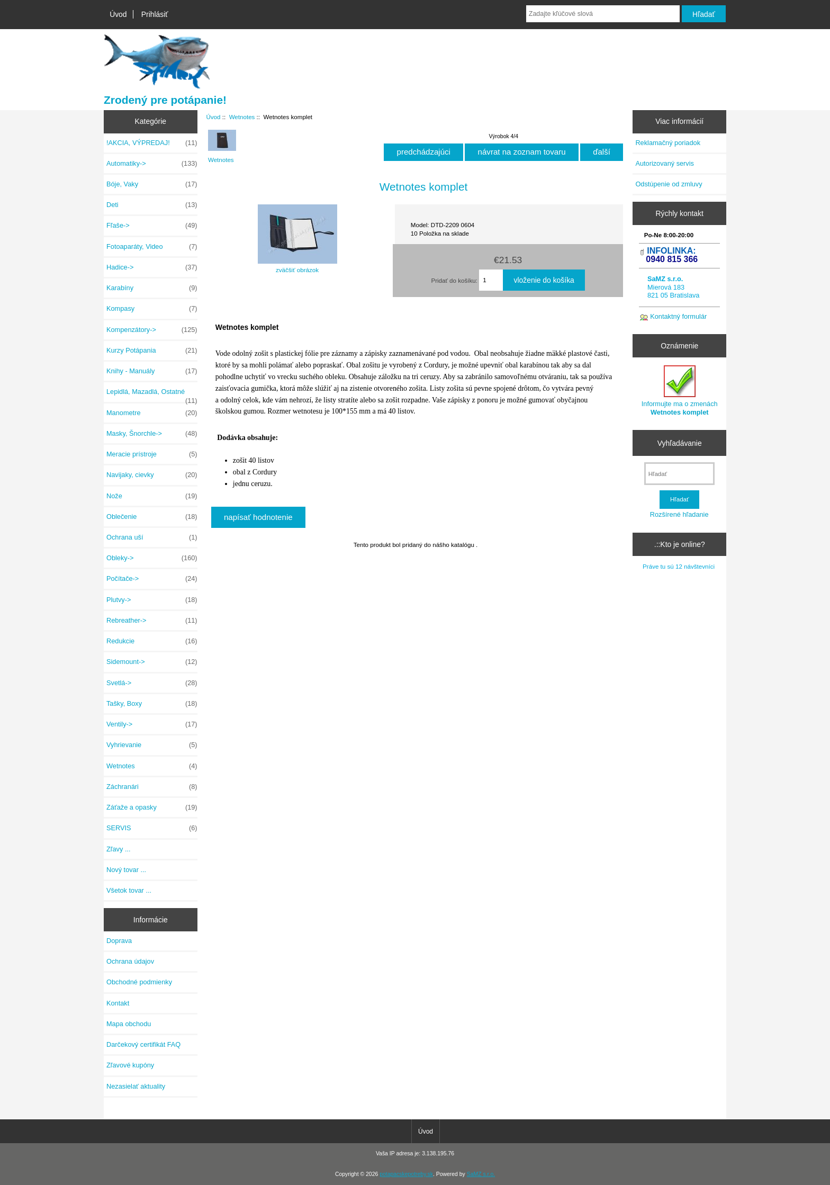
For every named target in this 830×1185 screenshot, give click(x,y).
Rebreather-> (151, 620)
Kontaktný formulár (678, 316)
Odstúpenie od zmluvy (668, 184)
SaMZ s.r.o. (481, 1174)
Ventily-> (151, 724)
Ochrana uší (151, 537)
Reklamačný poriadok (667, 143)
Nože (151, 496)
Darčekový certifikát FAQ (143, 1044)
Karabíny (151, 288)
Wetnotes (242, 116)
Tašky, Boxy (151, 703)
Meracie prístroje (151, 454)
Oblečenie (151, 517)
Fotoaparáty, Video (151, 247)
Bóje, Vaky (151, 184)
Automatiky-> (151, 163)
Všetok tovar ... (128, 890)
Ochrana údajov (130, 961)
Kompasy (151, 308)
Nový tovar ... (126, 870)
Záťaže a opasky (151, 807)
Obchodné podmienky (139, 982)
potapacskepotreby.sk (406, 1174)
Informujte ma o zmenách (680, 390)
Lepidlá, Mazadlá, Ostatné (151, 394)
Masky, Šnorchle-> (151, 433)
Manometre (151, 413)
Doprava (119, 941)
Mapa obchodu (128, 1024)
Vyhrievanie (151, 745)
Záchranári (151, 787)
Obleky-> (151, 558)
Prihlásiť (154, 14)
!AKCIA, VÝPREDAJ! (151, 143)
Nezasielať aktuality (135, 1086)
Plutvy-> (151, 600)
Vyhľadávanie (679, 442)
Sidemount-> (151, 662)
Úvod (118, 14)
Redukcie (151, 641)
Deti (151, 205)
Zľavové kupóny (130, 1065)
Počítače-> (151, 578)
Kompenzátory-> (151, 330)
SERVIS (151, 828)
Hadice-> (151, 267)
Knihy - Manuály (151, 371)
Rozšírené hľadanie (679, 514)
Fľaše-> (151, 225)
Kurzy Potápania (151, 350)
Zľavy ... (118, 849)
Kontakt (117, 1003)
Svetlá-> (151, 683)
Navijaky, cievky (151, 475)
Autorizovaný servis (664, 163)
